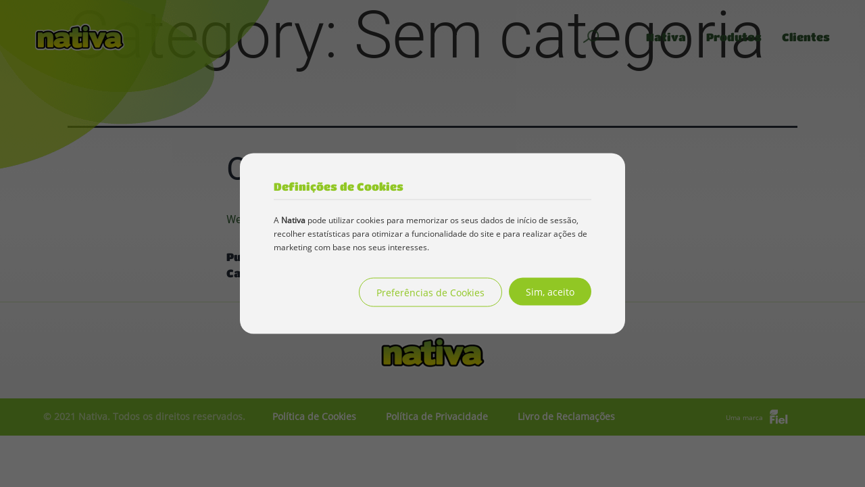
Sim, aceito (550, 291)
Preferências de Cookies (430, 292)
